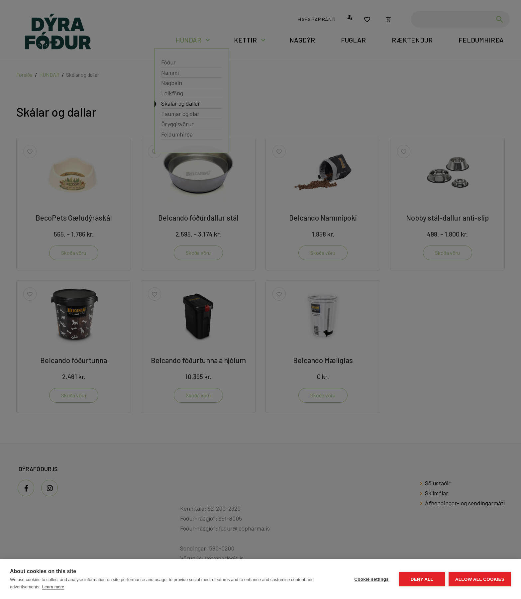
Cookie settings (371, 579)
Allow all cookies (479, 579)
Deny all (422, 579)
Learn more (53, 586)
